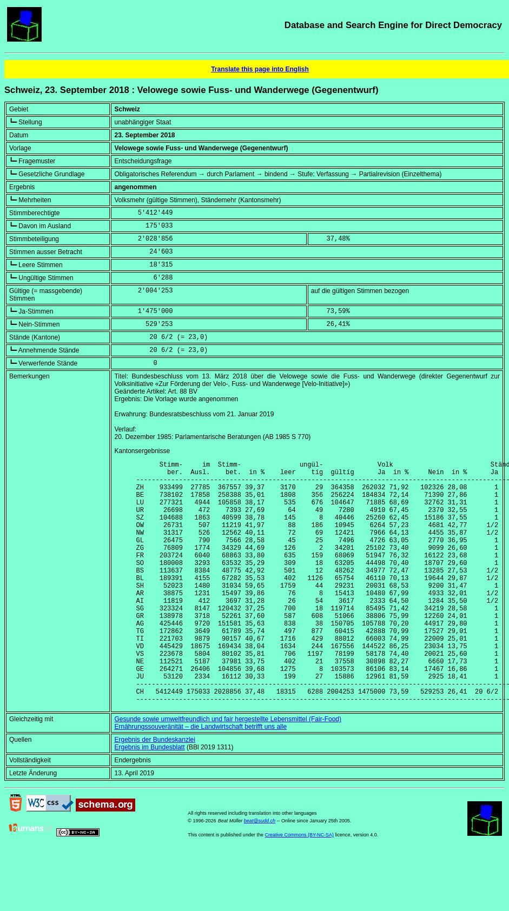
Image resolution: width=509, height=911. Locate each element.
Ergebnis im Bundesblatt (149, 799)
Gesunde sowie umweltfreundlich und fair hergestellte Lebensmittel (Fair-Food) (227, 771)
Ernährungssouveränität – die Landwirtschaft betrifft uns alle (200, 778)
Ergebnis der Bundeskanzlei (154, 791)
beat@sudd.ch (259, 872)
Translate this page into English (260, 69)
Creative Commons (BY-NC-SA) (299, 886)
